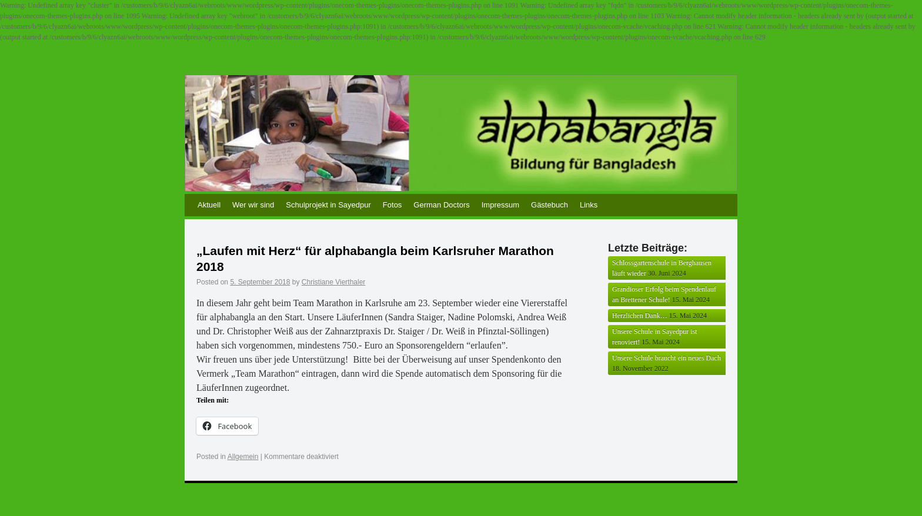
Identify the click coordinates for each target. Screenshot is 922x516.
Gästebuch (549, 204)
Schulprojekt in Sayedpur (328, 204)
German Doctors (441, 204)
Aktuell (209, 204)
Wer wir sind (253, 204)
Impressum (500, 204)
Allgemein (243, 457)
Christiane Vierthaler (334, 282)
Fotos (392, 204)
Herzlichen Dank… (639, 315)
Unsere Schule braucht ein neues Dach (666, 358)
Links (588, 204)
